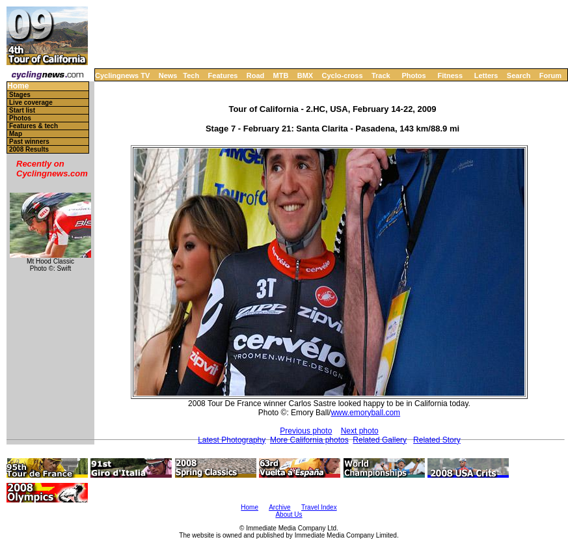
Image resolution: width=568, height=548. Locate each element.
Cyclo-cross (342, 75)
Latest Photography (231, 440)
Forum (550, 75)
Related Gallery (380, 440)
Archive (279, 507)
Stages (20, 94)
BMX (305, 75)
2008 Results (29, 149)
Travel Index (319, 507)
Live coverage (31, 102)
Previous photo (306, 430)
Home (18, 86)
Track (381, 75)
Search (519, 75)
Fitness (450, 75)
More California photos (309, 440)
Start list (22, 110)
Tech (191, 75)
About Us (288, 514)
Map (15, 133)
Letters (486, 75)
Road (256, 75)
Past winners (29, 141)
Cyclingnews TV (122, 75)
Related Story (437, 440)
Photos (413, 75)
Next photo (360, 430)
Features (223, 75)
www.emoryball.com (365, 412)
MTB (281, 75)
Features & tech (33, 126)
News (168, 75)
